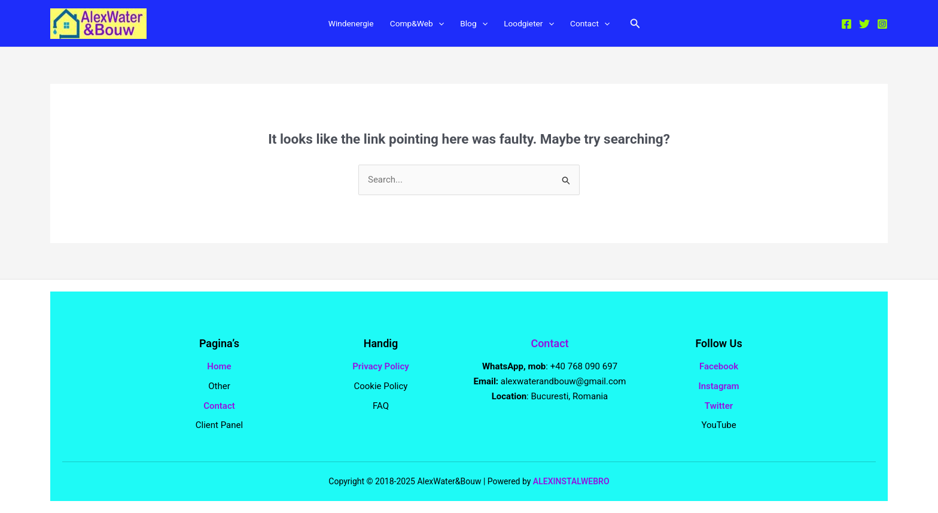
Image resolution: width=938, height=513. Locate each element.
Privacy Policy (380, 366)
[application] (436, 24)
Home (219, 366)
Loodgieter (534, 24)
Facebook (718, 366)
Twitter (719, 405)
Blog (474, 24)
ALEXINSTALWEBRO (571, 481)
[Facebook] (846, 24)
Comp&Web (412, 24)
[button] (648, 24)
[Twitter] (864, 24)
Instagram (718, 386)
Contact (600, 24)
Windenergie (341, 24)
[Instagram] (882, 24)
